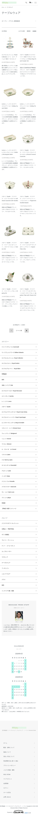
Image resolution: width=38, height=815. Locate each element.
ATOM (8, 774)
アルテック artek (6, 470)
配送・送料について (8, 747)
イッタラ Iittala (6, 476)
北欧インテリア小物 (7, 385)
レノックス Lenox (6, 401)
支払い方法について (8, 756)
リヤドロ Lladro (6, 454)
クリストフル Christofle (8, 481)
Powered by (19, 811)
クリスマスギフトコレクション (10, 523)
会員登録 (5, 783)
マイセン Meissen (6, 444)
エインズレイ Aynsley (8, 396)
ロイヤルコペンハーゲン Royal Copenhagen (14, 417)
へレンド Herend (6, 438)
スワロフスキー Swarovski (9, 486)
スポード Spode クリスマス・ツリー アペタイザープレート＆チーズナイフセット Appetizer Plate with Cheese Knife (28, 293)
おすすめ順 (22, 31)
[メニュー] (35, 2)
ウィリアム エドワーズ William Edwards (13, 352)
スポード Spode (6, 406)
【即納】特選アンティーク (9, 508)
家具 (3, 379)
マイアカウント (7, 779)
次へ (27, 330)
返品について (7, 752)
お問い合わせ (7, 797)
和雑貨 (3, 503)
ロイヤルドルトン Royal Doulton (10, 363)
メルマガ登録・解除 (8, 770)
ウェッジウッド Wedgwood (9, 433)
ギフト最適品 (5, 534)
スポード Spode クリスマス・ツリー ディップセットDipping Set (10, 291)
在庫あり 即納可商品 (8, 529)
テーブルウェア (10, 7)
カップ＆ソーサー (6, 551)
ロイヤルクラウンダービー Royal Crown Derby (14, 412)
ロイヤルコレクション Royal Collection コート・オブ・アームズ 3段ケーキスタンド (9, 57)
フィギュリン (5, 568)
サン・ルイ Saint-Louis (8, 492)
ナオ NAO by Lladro (7, 460)
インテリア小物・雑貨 (8, 590)
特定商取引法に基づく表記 (10, 761)
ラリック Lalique (6, 497)
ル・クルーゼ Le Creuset (9, 449)
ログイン (5, 788)
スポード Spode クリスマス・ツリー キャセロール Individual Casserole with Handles (10, 198)
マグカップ (5, 557)
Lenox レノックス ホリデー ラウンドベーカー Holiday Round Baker (28, 106)
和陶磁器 (4, 374)
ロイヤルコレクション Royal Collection (12, 358)
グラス (3, 579)
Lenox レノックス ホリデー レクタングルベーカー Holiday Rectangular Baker (10, 152)
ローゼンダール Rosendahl (9, 465)
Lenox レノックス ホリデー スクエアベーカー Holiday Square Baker (10, 106)
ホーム (3, 7)
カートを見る (7, 792)
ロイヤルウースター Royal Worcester (12, 390)
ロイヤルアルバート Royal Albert (11, 368)
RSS (4, 774)
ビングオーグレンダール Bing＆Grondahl (13, 422)
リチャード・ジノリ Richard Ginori (11, 428)
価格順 (28, 31)
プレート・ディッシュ (8, 540)
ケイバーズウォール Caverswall (10, 347)
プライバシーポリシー (9, 765)
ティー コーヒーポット (8, 545)
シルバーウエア (6, 574)
